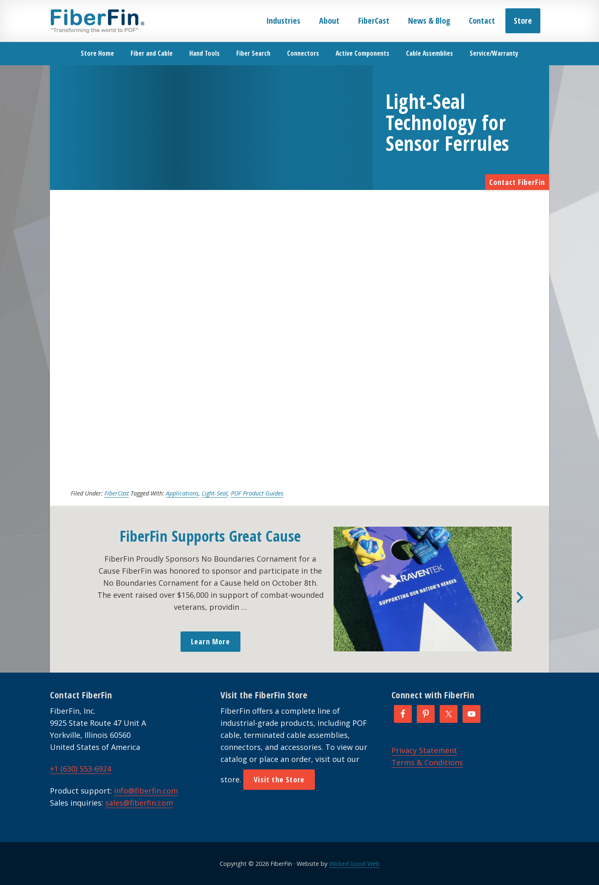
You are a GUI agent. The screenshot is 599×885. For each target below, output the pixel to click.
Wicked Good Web (354, 864)
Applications (182, 493)
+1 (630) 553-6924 (80, 769)
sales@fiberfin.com (139, 803)
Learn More (210, 641)
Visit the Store (279, 779)
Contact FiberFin (517, 182)
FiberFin (97, 20)
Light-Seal (215, 493)
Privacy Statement (424, 750)
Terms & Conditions (427, 762)
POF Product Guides (257, 493)
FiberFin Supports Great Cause (210, 536)
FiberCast (116, 493)
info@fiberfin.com (146, 791)
